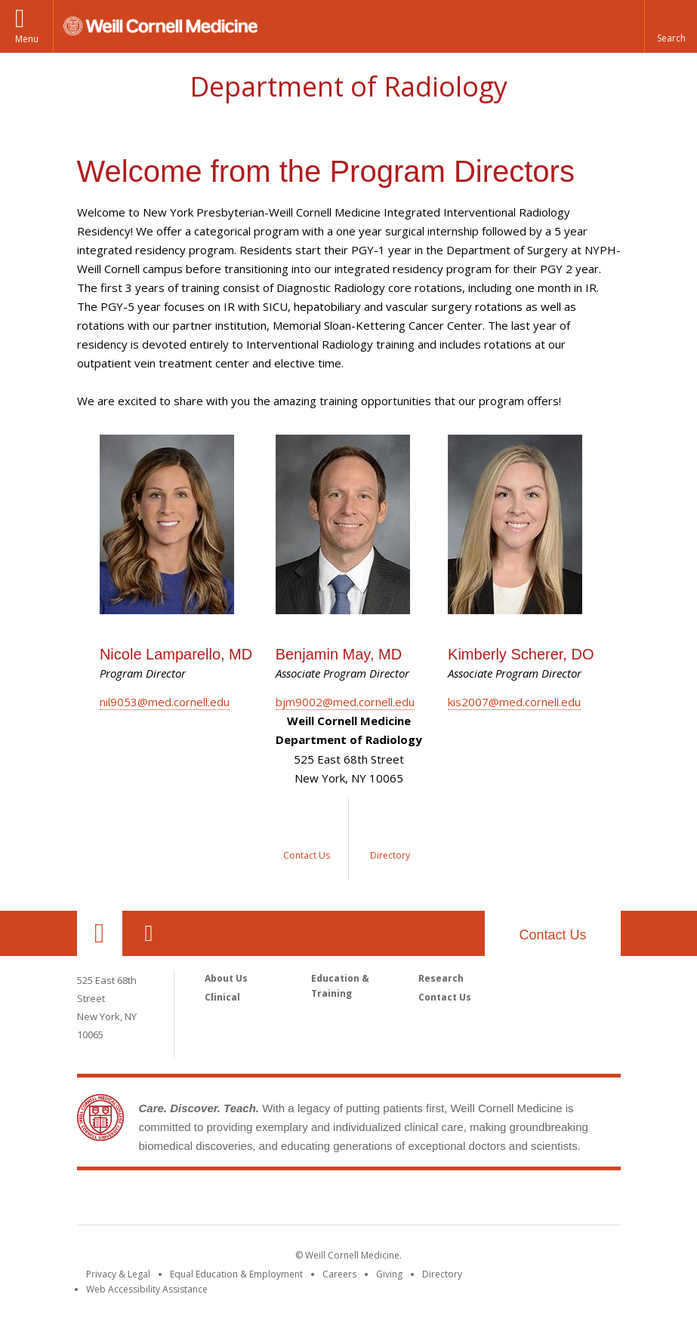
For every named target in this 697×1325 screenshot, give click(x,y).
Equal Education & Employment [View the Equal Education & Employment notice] (236, 1274)
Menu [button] (27, 38)
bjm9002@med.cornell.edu (345, 701)
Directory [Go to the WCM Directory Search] (442, 1274)
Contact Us (552, 934)
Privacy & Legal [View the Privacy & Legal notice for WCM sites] (118, 1274)
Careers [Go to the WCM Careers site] (339, 1274)
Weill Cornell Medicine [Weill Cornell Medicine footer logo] (348, 1200)
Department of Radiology (348, 86)
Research (441, 978)
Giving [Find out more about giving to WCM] (389, 1274)
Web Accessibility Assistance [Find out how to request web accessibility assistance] (147, 1289)
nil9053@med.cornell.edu (165, 701)
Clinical (222, 997)
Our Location (99, 933)
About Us (226, 978)
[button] (670, 26)
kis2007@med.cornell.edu (514, 701)
